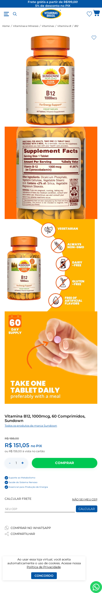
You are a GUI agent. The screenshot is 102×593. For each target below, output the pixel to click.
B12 (76, 26)
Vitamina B (64, 26)
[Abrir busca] (15, 14)
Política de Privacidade (44, 567)
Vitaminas (48, 26)
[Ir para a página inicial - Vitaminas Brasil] (51, 14)
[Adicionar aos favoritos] (94, 37)
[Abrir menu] (6, 14)
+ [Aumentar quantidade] (22, 463)
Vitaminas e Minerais (25, 26)
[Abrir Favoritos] (89, 14)
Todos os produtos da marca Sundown (31, 425)
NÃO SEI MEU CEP (84, 499)
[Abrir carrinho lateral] (97, 14)
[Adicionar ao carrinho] (64, 463)
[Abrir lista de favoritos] (89, 14)
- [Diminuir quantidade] (10, 463)
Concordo (44, 576)
